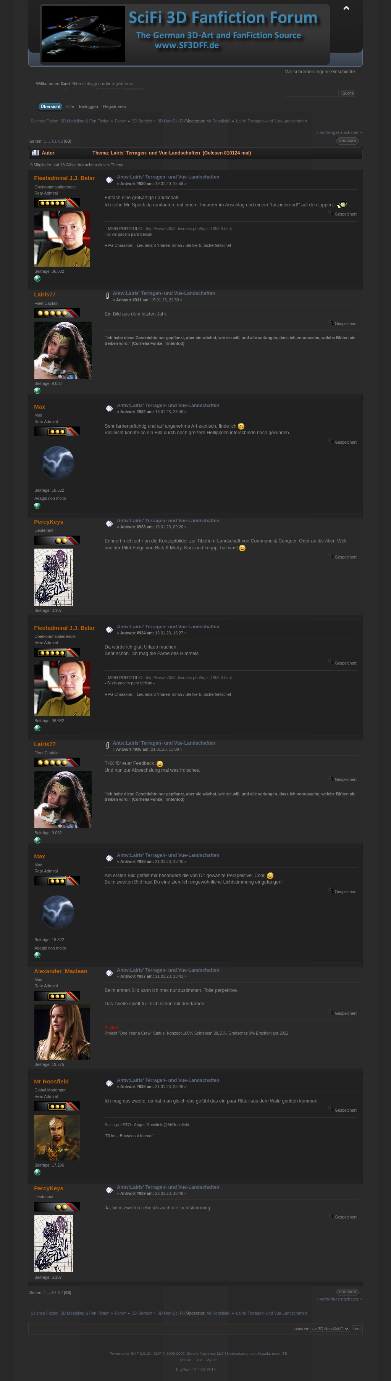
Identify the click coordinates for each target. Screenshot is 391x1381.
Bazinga (112, 1124)
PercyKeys (48, 521)
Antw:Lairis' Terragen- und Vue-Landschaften (168, 177)
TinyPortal (183, 1370)
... (49, 141)
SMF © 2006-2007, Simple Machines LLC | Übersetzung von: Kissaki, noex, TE (220, 1353)
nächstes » (351, 132)
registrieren (122, 83)
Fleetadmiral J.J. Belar (64, 178)
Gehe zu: (301, 1329)
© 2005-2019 (205, 1370)
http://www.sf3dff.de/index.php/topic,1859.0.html (189, 228)
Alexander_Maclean (60, 971)
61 (54, 141)
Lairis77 (45, 294)
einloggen (91, 83)
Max (39, 406)
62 (60, 141)
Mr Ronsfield (218, 121)
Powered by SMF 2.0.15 (130, 1353)
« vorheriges (328, 132)
